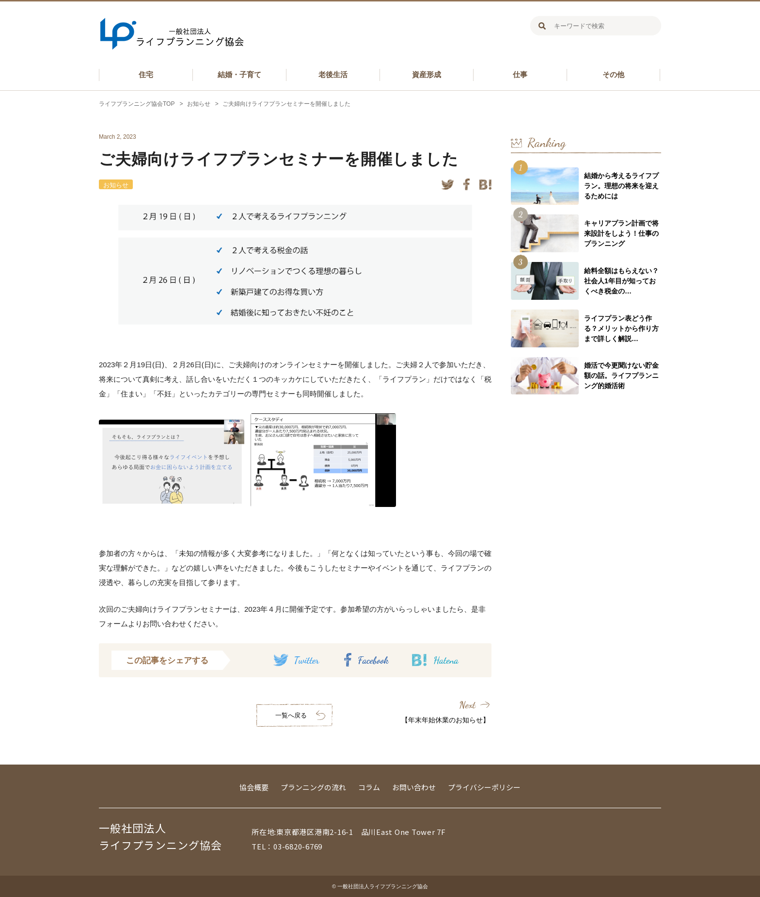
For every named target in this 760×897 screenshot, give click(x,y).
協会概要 (254, 787)
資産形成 (426, 74)
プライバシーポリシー (484, 787)
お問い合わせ (414, 787)
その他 (613, 74)
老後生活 (333, 74)
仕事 (520, 74)
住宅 (146, 74)
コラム (369, 787)
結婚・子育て (239, 74)
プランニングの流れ (313, 787)
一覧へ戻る (291, 715)
